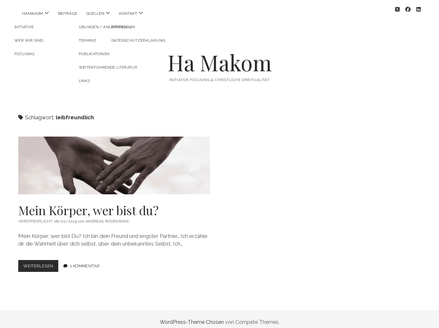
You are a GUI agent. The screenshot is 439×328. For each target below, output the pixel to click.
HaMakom (32, 13)
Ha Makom (219, 56)
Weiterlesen (40, 261)
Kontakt (128, 13)
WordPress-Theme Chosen (192, 316)
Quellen (95, 13)
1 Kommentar (85, 260)
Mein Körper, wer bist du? (114, 160)
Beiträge (67, 13)
